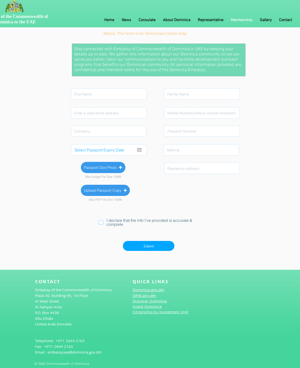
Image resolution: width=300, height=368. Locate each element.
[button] (103, 167)
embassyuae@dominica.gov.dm (75, 352)
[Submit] (148, 246)
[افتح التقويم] (139, 150)
